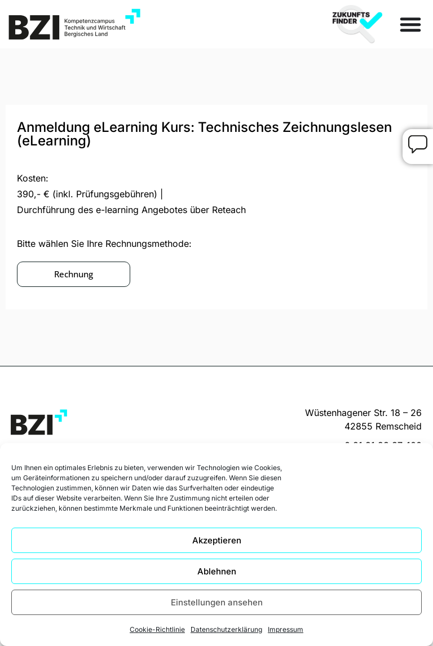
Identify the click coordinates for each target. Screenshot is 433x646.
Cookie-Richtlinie (157, 629)
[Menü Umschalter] (410, 24)
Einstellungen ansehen (217, 602)
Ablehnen (216, 571)
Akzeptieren (216, 540)
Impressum (285, 629)
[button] (73, 274)
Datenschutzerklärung (226, 629)
